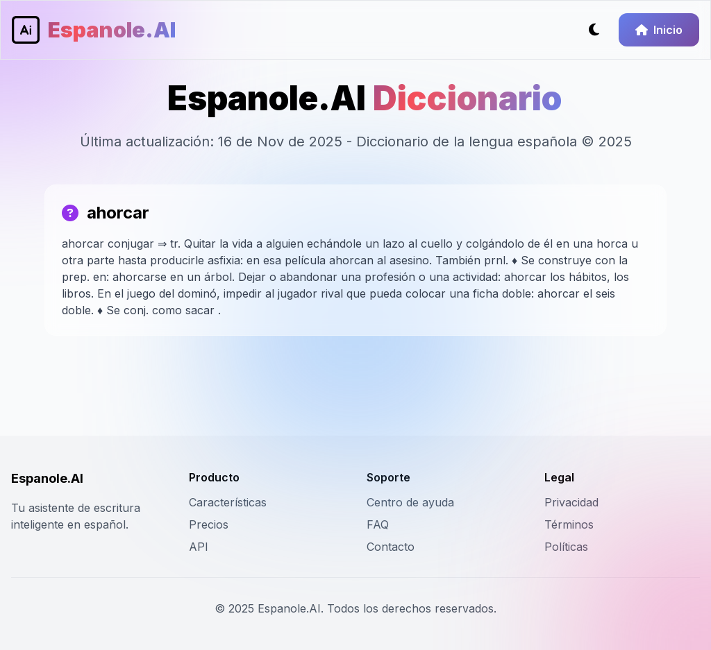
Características (228, 502)
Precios (208, 524)
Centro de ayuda (410, 502)
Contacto (391, 547)
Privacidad (571, 502)
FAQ (378, 524)
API (198, 547)
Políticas (566, 547)
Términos (569, 524)
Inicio (659, 30)
